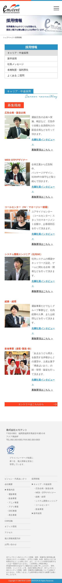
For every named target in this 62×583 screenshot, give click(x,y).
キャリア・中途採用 (42, 484)
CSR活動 (9, 521)
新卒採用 (37, 513)
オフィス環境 (11, 526)
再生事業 (13, 515)
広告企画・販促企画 (44, 488)
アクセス (9, 532)
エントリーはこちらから (31, 404)
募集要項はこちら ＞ (42, 149)
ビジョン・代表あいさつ (15, 479)
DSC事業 (13, 511)
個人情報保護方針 (13, 538)
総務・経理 (40, 497)
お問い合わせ (11, 544)
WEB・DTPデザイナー (46, 492)
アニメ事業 (14, 502)
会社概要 (9, 484)
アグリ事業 (14, 507)
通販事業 (13, 494)
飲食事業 (13, 498)
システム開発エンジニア (46, 501)
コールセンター (42, 505)
